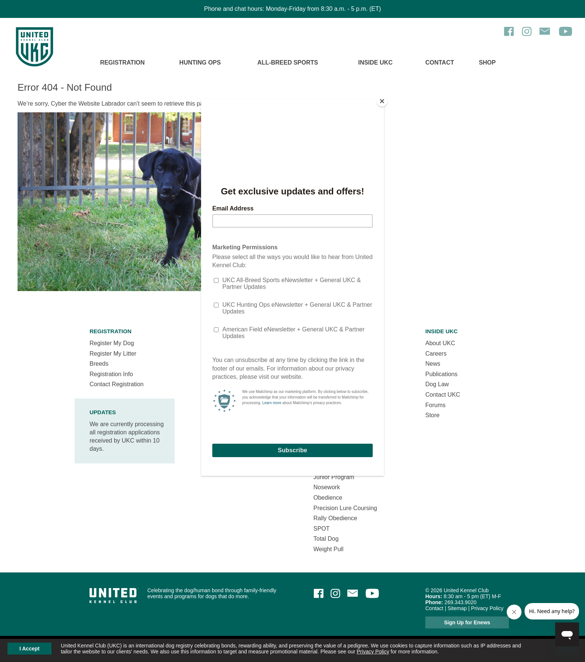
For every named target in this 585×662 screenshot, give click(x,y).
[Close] (382, 101)
